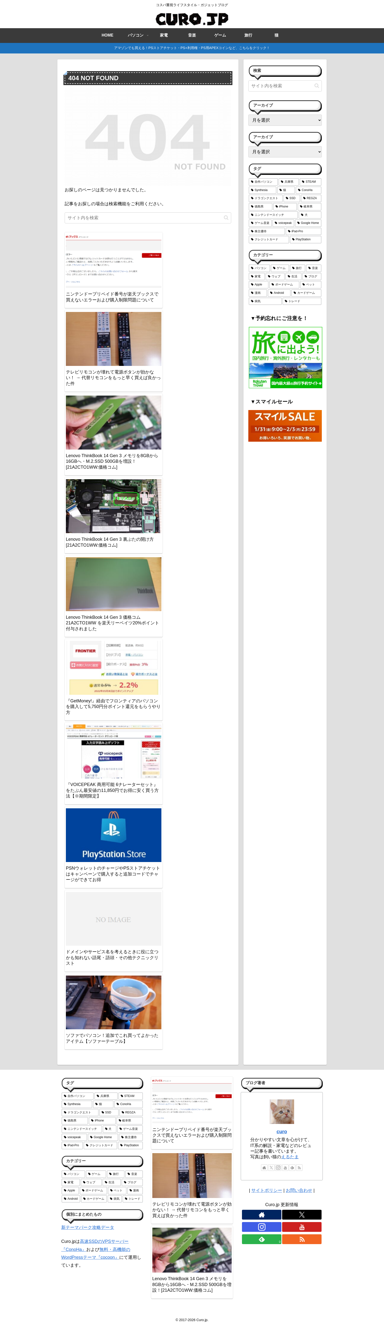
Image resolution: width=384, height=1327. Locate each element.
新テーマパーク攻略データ (87, 1227)
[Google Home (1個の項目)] (308, 223)
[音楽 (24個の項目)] (313, 268)
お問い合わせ (299, 1190)
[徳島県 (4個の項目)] (260, 206)
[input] (148, 217)
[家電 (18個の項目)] (257, 276)
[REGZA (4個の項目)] (311, 198)
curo (281, 1131)
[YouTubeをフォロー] (285, 1167)
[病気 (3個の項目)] (265, 301)
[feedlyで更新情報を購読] (292, 1167)
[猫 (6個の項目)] (286, 190)
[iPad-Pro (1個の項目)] (303, 231)
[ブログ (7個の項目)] (311, 276)
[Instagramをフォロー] (278, 1167)
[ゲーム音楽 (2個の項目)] (260, 223)
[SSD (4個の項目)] (292, 198)
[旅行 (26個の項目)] (297, 268)
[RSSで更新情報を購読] (299, 1167)
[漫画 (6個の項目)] (258, 293)
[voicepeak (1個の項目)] (283, 223)
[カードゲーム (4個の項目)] (306, 293)
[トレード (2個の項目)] (302, 301)
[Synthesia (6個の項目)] (262, 190)
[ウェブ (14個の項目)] (275, 276)
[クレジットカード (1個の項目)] (269, 239)
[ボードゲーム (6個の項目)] (284, 284)
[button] (226, 217)
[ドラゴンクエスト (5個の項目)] (266, 198)
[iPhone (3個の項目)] (285, 206)
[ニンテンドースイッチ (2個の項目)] (273, 215)
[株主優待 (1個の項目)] (267, 231)
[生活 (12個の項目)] (293, 276)
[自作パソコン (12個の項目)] (263, 182)
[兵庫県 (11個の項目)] (289, 182)
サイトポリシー (266, 1190)
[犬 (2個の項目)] (310, 215)
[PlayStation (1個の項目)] (305, 239)
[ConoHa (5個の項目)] (308, 190)
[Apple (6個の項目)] (258, 284)
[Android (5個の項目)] (279, 293)
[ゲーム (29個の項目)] (280, 268)
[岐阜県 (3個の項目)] (309, 206)
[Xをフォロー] (271, 1167)
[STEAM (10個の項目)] (310, 182)
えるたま (290, 1156)
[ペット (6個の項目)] (310, 284)
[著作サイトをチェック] (264, 1167)
